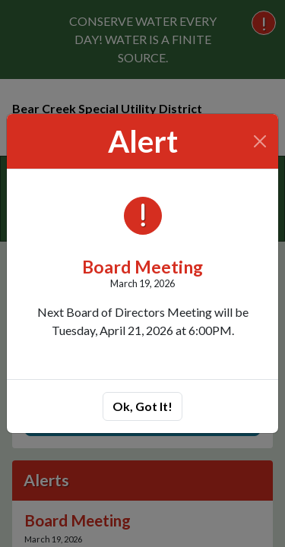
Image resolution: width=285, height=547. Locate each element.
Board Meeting (142, 266)
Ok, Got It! (142, 406)
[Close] (260, 141)
